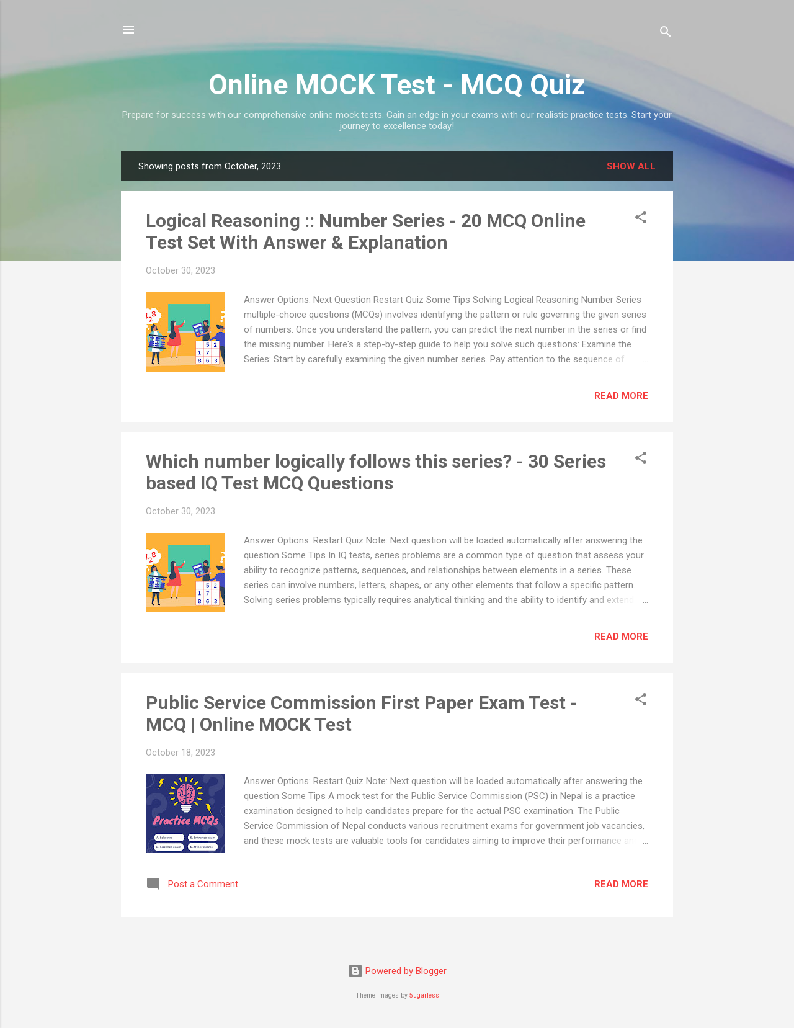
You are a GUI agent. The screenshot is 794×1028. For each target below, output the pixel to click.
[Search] (665, 34)
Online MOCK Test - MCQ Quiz (397, 84)
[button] (640, 219)
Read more (621, 395)
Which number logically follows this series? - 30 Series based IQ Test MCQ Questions (376, 472)
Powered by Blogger (397, 971)
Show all (631, 166)
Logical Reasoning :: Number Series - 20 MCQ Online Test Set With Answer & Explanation (366, 231)
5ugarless (424, 995)
